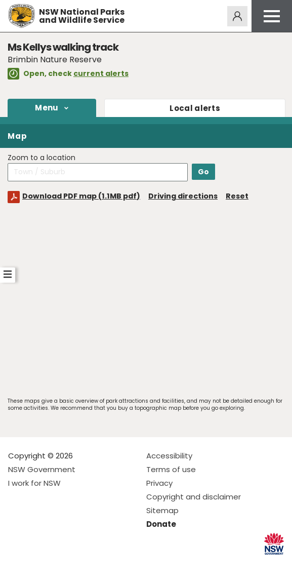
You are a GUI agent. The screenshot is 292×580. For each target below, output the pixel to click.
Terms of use (171, 469)
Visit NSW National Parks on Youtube (61, 564)
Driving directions (183, 196)
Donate (161, 524)
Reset (237, 196)
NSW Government (41, 469)
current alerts (101, 73)
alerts (195, 108)
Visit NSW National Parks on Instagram (39, 564)
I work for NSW (34, 483)
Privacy (159, 483)
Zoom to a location (41, 158)
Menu (46, 107)
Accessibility (169, 455)
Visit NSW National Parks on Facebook (17, 564)
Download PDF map (81, 196)
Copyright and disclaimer (193, 496)
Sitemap (162, 510)
